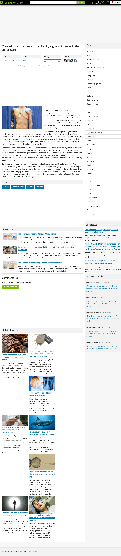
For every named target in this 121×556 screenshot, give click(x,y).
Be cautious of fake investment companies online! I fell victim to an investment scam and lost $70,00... (103, 333)
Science (89, 173)
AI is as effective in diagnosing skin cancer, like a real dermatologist (13, 429)
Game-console (92, 100)
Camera (90, 71)
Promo (89, 153)
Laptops (90, 120)
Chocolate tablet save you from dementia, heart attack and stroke (14, 357)
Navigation (91, 137)
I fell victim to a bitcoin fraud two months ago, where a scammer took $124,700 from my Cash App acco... (102, 288)
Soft (88, 177)
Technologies (92, 198)
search (80, 2)
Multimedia (91, 128)
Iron (88, 112)
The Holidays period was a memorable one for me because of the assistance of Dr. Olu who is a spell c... (102, 318)
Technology (91, 202)
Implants (30, 187)
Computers (91, 75)
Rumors (90, 169)
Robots (89, 165)
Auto (88, 55)
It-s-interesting (92, 116)
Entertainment (92, 92)
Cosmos (90, 79)
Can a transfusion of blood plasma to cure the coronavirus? (41, 263)
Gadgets (90, 96)
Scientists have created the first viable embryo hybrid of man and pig (42, 474)
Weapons (90, 214)
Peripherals (91, 145)
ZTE (88, 218)
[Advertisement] (60, 24)
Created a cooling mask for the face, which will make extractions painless (42, 517)
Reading (90, 157)
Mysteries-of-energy (94, 132)
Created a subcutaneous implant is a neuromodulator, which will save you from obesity (41, 353)
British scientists (18, 187)
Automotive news (93, 59)
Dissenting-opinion (94, 84)
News (89, 141)
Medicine (6, 187)
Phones (89, 149)
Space (89, 189)
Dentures (39, 187)
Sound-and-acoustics (95, 185)
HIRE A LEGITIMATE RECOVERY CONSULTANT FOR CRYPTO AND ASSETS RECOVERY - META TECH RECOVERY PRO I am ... (102, 303)
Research (90, 161)
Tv (87, 210)
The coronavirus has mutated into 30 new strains (37, 234)
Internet (90, 108)
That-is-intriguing (93, 206)
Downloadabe (92, 88)
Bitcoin (89, 63)
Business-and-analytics (95, 67)
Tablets (89, 194)
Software (90, 181)
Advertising (91, 51)
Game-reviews (92, 104)
